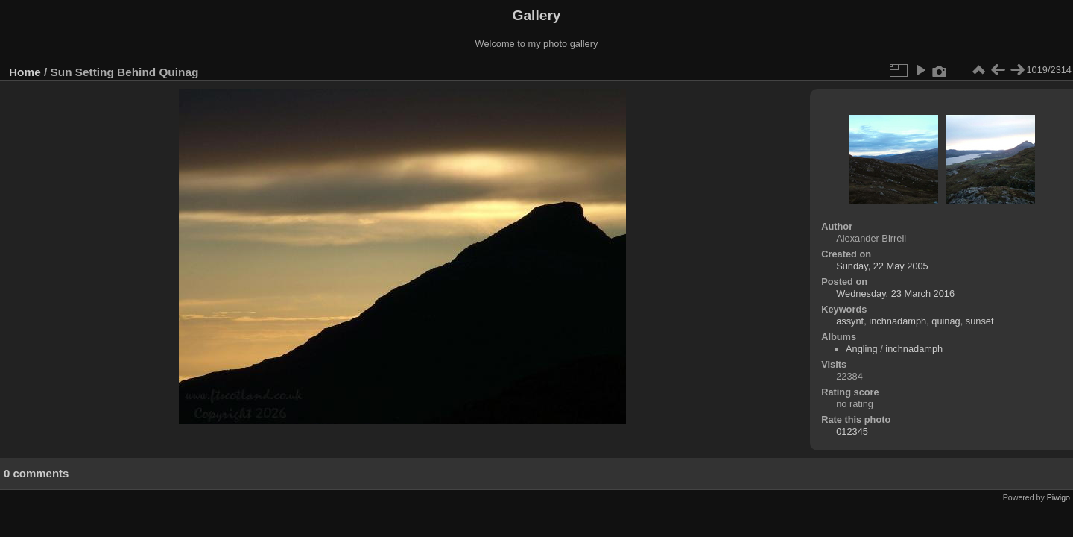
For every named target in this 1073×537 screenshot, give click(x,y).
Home (25, 72)
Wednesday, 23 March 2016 (895, 293)
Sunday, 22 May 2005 (882, 265)
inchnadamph (897, 321)
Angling (862, 348)
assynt (850, 321)
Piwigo (1058, 497)
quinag (945, 321)
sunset (980, 321)
